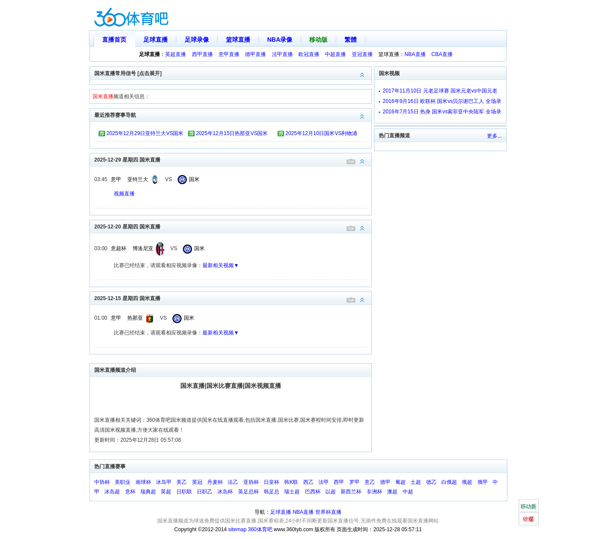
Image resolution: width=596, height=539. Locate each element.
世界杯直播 (328, 512)
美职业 (122, 482)
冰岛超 (112, 492)
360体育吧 (260, 529)
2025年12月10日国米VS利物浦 (321, 133)
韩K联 (291, 482)
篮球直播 (238, 39)
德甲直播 (255, 54)
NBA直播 (415, 54)
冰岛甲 (164, 482)
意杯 (130, 492)
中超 (408, 492)
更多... (494, 136)
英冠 (197, 482)
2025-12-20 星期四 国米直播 (232, 226)
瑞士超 (292, 492)
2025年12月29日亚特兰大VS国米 (144, 133)
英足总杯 (248, 492)
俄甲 (482, 482)
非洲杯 (374, 492)
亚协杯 (251, 482)
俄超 (467, 482)
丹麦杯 (215, 482)
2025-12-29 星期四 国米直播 (232, 159)
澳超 (392, 492)
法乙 (233, 482)
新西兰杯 (351, 492)
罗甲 (354, 482)
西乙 (308, 482)
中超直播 (335, 54)
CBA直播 (442, 54)
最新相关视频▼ (220, 265)
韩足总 (271, 492)
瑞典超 (148, 492)
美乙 (181, 482)
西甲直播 (202, 54)
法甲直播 (282, 54)
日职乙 (204, 492)
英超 (166, 492)
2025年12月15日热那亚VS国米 (232, 133)
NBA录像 (279, 39)
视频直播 (124, 194)
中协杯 (102, 482)
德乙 (431, 482)
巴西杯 (313, 492)
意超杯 (118, 248)
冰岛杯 (225, 492)
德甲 (385, 482)
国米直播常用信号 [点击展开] (232, 73)
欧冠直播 (308, 54)
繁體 (350, 39)
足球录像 (197, 39)
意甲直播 (229, 54)
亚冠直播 (362, 54)
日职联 (184, 492)
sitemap (237, 529)
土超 (416, 482)
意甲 (116, 179)
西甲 (339, 482)
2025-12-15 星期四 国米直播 (232, 298)
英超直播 (175, 54)
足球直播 (155, 39)
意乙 (369, 482)
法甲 (323, 482)
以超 (330, 492)
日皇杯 (271, 482)
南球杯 (143, 482)
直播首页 (114, 39)
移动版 (318, 39)
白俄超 (449, 482)
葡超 (400, 482)
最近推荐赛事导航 (232, 114)
